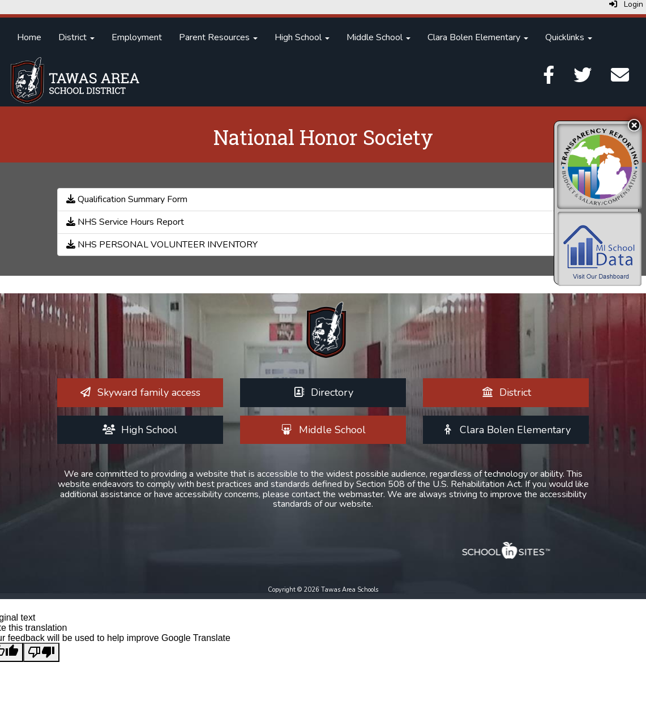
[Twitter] (582, 78)
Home (29, 37)
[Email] (620, 78)
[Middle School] (323, 430)
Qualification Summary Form (126, 199)
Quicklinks (568, 37)
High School (302, 37)
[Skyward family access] (140, 392)
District (76, 37)
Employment (137, 37)
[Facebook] (548, 78)
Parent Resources (218, 37)
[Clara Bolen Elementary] (506, 430)
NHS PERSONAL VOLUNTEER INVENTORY (162, 244)
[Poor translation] (41, 652)
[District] (506, 392)
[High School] (139, 430)
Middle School (378, 37)
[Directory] (323, 392)
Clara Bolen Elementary (477, 37)
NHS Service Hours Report (125, 222)
